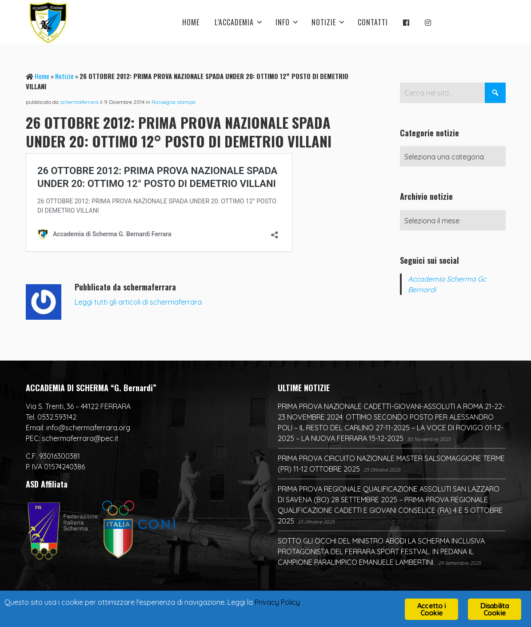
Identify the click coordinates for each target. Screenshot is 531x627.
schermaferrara (79, 102)
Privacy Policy (293, 602)
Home (42, 76)
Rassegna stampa (174, 102)
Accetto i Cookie (431, 609)
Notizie (64, 76)
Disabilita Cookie (494, 609)
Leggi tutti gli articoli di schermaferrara (138, 302)
